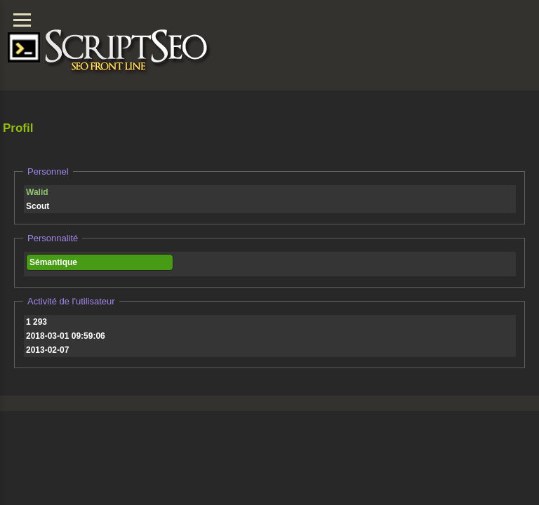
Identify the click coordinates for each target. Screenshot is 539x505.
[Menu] (22, 20)
